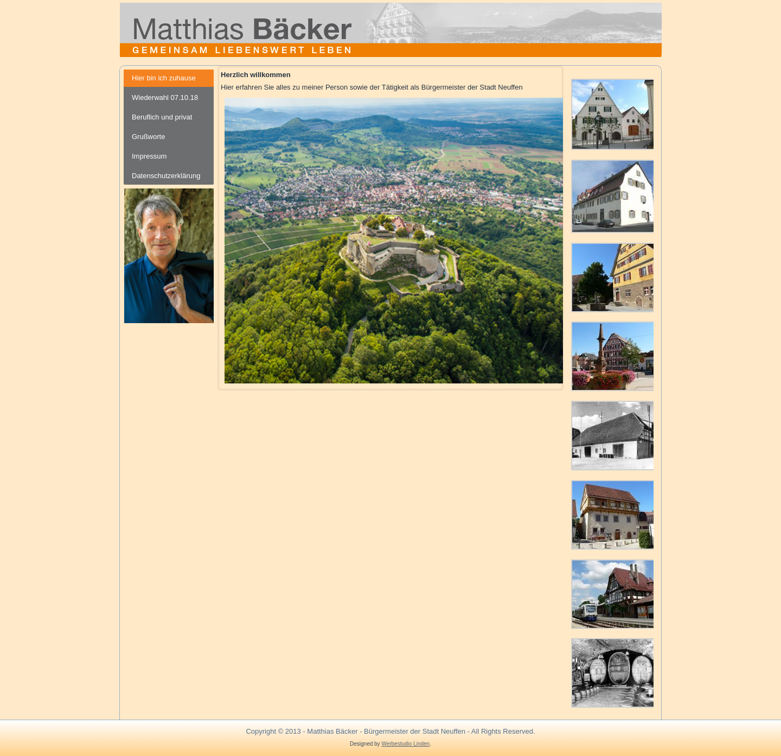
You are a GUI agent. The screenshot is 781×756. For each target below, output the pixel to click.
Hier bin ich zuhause (164, 78)
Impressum (149, 156)
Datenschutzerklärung (166, 176)
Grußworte (148, 137)
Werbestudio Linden (405, 744)
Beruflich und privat (162, 117)
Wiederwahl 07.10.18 (165, 97)
